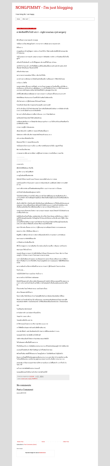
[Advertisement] (49, 23)
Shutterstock (42, 452)
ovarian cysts (24, 378)
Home (18, 19)
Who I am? (25, 19)
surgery (30, 378)
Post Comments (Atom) (30, 444)
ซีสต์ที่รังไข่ (34, 378)
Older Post (66, 441)
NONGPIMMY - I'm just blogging (44, 7)
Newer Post (20, 441)
